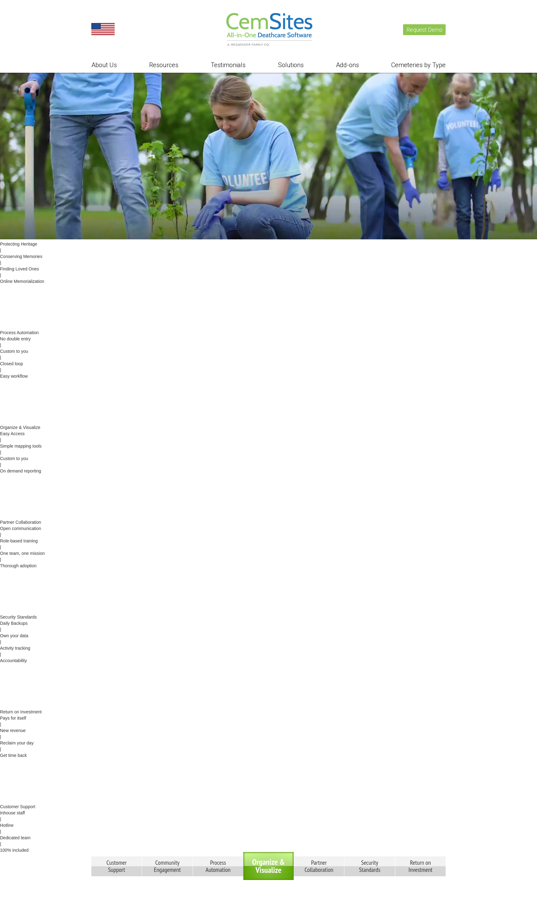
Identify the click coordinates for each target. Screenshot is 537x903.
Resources (163, 65)
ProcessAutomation (218, 866)
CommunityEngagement (167, 866)
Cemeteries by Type (418, 65)
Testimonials (228, 65)
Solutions (291, 65)
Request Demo (424, 29)
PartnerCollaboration (319, 866)
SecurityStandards (369, 866)
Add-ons (347, 65)
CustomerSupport (117, 866)
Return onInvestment (420, 866)
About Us (104, 65)
